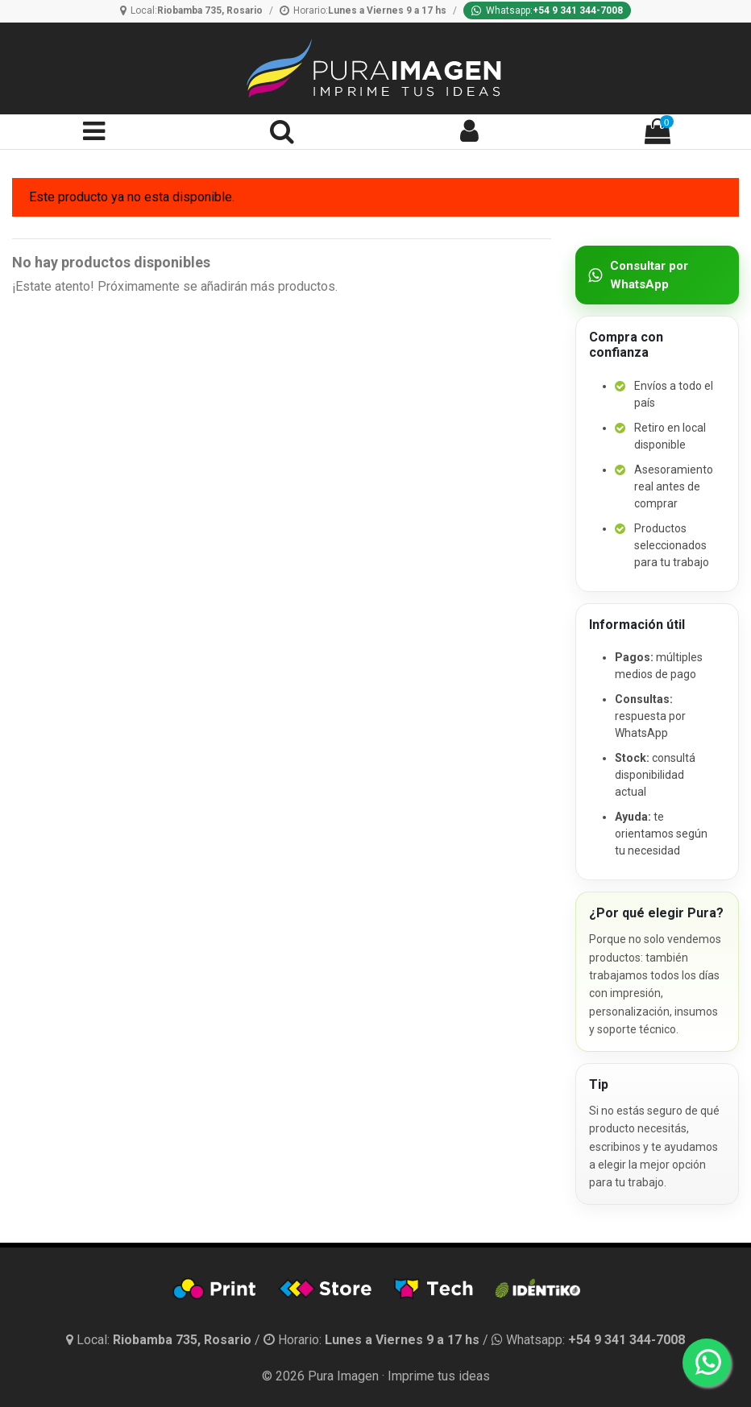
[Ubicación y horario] (160, 1339)
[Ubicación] (191, 10)
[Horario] (363, 10)
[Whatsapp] (547, 10)
